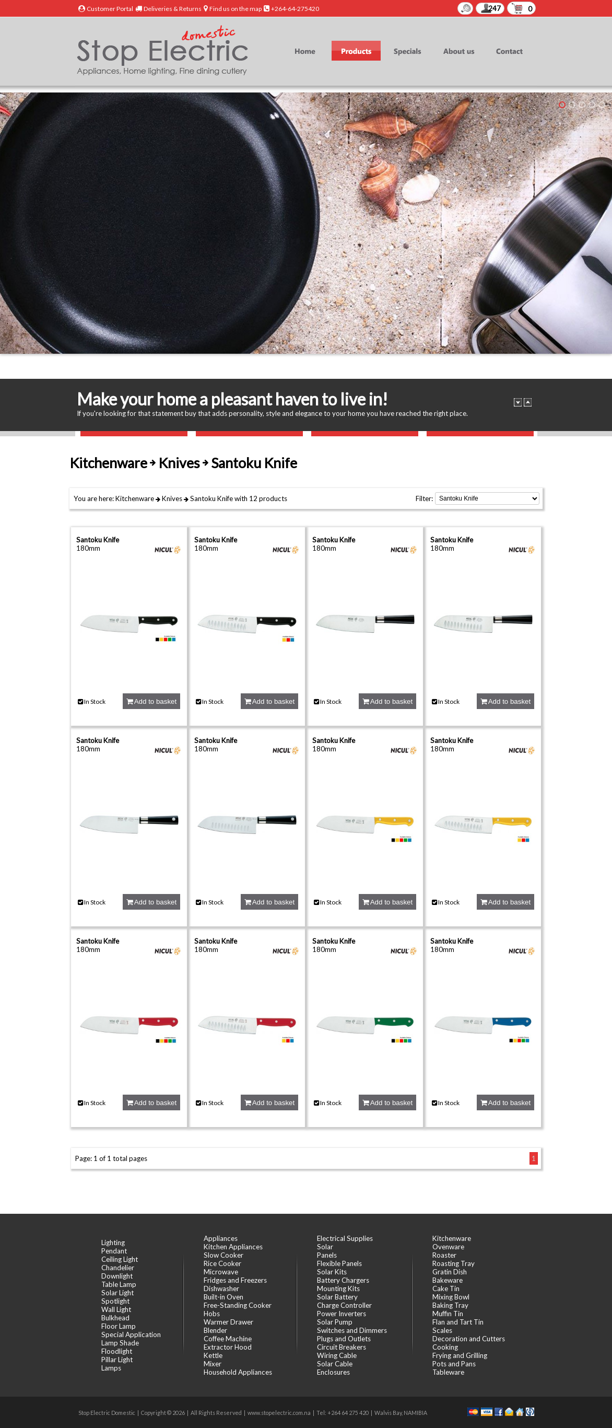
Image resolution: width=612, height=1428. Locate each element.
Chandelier (117, 1267)
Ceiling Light (119, 1259)
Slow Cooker (223, 1255)
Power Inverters (341, 1313)
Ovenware (448, 1247)
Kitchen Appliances (233, 1247)
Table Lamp (118, 1284)
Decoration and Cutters (468, 1338)
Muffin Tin (447, 1313)
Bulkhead (115, 1318)
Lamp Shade (120, 1343)
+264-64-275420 (295, 9)
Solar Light (117, 1292)
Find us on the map (235, 9)
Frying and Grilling (459, 1355)
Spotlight (115, 1301)
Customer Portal (110, 9)
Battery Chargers (343, 1280)
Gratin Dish (449, 1272)
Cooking (445, 1347)
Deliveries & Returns (173, 9)
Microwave (221, 1272)
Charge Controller (344, 1305)
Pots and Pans (454, 1364)
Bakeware (447, 1280)
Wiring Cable (337, 1355)
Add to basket (151, 701)
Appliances (221, 1238)
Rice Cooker (222, 1263)
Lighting (113, 1242)
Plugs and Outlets (344, 1338)
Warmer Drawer (228, 1322)
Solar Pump (334, 1322)
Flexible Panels (339, 1263)
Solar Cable (334, 1364)
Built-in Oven (223, 1297)
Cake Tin (446, 1288)
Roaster (444, 1255)
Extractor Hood (228, 1347)
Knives (172, 498)
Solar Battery (337, 1297)
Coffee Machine (228, 1338)
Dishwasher (221, 1288)
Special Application (131, 1334)
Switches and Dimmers (352, 1330)
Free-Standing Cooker (238, 1305)
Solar (325, 1247)
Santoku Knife (211, 498)
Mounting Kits (338, 1288)
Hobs (212, 1313)
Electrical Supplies (345, 1238)
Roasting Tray (453, 1263)
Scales (442, 1330)
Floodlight (116, 1351)
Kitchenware (134, 498)
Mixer (212, 1364)
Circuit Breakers (341, 1347)
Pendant (114, 1251)
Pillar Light (117, 1359)
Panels (327, 1255)
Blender (215, 1330)
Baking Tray (450, 1305)
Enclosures (333, 1372)
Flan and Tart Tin (458, 1322)
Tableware (448, 1372)
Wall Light (116, 1309)
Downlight (117, 1276)
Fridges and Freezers (235, 1280)
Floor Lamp (118, 1326)
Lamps (111, 1368)
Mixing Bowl (450, 1297)
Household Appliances (238, 1372)
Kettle (213, 1355)
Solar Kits (332, 1272)
